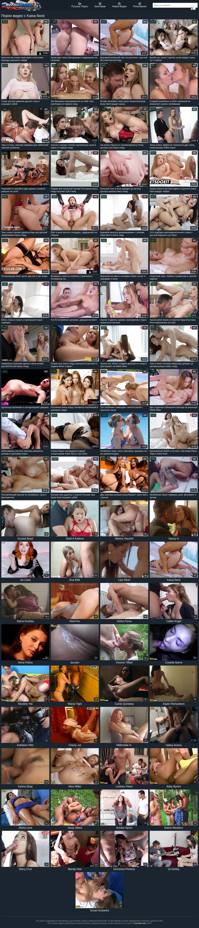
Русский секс (140, 923)
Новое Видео (119, 5)
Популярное (140, 5)
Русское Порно (79, 5)
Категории (100, 5)
